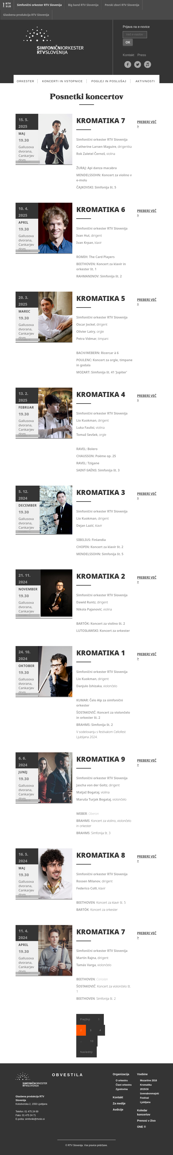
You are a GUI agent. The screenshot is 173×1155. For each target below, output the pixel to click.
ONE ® (141, 1126)
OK (128, 42)
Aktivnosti (145, 81)
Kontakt (128, 55)
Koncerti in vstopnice (62, 81)
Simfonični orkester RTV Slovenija (39, 5)
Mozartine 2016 (148, 1080)
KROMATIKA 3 (100, 492)
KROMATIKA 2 (100, 576)
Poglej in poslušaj (108, 81)
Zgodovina (122, 1089)
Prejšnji (85, 1019)
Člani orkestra (123, 1084)
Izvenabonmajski (149, 1093)
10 (92, 1041)
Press (141, 55)
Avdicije (118, 1109)
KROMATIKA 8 (100, 855)
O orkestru (122, 1080)
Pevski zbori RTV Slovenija (122, 5)
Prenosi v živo (146, 1120)
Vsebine (142, 1074)
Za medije (119, 1103)
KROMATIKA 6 (100, 209)
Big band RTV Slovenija (83, 5)
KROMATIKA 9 (100, 759)
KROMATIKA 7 (100, 120)
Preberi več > (146, 124)
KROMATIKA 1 (100, 652)
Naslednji (86, 1052)
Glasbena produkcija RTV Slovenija (26, 15)
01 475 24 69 (31, 1111)
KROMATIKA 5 (100, 298)
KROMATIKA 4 (100, 394)
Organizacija (121, 1074)
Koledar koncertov (143, 1112)
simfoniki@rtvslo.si (35, 1119)
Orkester (25, 81)
